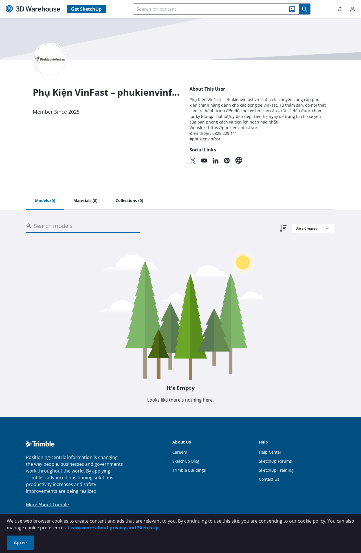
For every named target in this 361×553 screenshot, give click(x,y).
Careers (179, 452)
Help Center (270, 452)
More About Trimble (47, 504)
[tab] (45, 201)
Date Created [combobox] (306, 228)
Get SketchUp (86, 9)
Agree (20, 542)
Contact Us (269, 479)
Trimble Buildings (189, 470)
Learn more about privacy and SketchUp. (114, 528)
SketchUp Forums (275, 461)
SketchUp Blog (185, 461)
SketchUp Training (276, 470)
